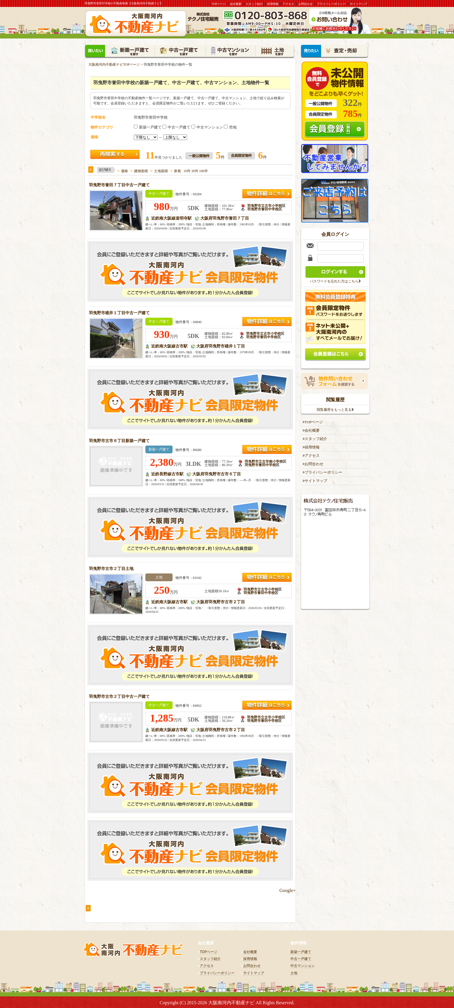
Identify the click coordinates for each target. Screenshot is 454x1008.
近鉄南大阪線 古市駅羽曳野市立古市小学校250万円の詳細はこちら (267, 576)
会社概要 (235, 3)
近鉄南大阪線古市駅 (169, 345)
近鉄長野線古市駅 (167, 473)
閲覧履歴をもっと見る (334, 408)
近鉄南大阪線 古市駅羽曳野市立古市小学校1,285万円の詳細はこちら (267, 704)
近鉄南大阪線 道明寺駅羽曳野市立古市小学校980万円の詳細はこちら (267, 192)
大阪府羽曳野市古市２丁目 (220, 601)
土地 (293, 972)
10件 (187, 170)
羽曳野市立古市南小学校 (264, 461)
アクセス (288, 3)
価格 (122, 170)
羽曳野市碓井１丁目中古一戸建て (119, 312)
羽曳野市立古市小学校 (264, 205)
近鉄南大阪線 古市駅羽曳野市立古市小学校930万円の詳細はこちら (267, 320)
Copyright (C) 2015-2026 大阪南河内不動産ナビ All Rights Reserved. (227, 1001)
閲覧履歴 (335, 398)
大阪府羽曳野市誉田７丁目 (224, 217)
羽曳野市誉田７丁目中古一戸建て (119, 184)
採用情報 (273, 3)
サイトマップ (358, 3)
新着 (175, 170)
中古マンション (207, 126)
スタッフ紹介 (254, 3)
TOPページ (219, 3)
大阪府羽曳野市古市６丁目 (216, 473)
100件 (203, 170)
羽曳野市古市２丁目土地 (111, 568)
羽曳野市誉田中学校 (263, 208)
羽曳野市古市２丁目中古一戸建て (119, 696)
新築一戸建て (148, 126)
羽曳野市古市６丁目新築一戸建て (119, 440)
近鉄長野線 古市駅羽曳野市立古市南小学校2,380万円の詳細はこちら (267, 448)
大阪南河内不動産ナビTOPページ (114, 64)
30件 (194, 170)
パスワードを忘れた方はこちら (334, 280)
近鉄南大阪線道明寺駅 (171, 217)
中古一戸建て (176, 126)
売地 (230, 126)
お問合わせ (305, 3)
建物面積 (139, 170)
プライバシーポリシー (331, 3)
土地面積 (159, 170)
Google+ (287, 889)
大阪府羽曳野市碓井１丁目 (220, 345)
